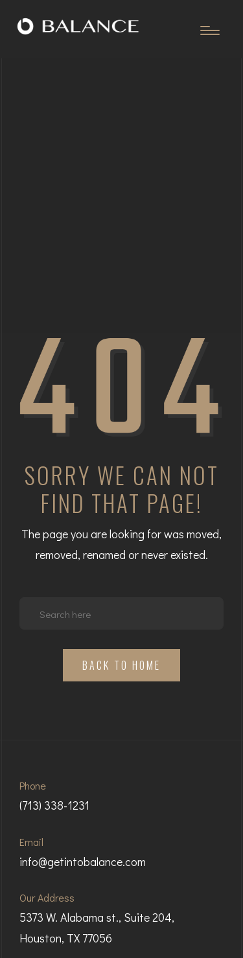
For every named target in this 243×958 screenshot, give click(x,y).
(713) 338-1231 (54, 805)
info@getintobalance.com (82, 861)
